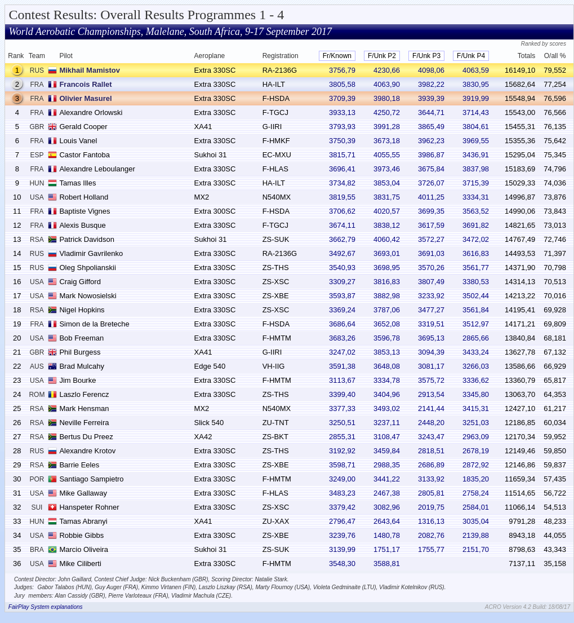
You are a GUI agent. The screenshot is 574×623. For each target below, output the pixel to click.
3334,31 (475, 197)
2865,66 (475, 338)
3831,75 (386, 197)
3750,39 (342, 140)
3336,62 (475, 380)
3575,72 (431, 380)
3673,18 (386, 140)
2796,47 (342, 521)
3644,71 (431, 112)
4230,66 (386, 70)
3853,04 (386, 183)
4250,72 (386, 112)
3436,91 (475, 155)
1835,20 (475, 479)
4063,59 (475, 70)
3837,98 (475, 169)
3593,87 (342, 295)
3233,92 (431, 295)
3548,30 (342, 563)
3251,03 (475, 422)
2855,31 (342, 436)
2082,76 (431, 535)
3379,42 (342, 507)
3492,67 (342, 253)
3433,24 (475, 352)
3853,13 (386, 352)
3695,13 (431, 338)
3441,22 (386, 479)
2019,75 (431, 507)
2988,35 (386, 465)
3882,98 (386, 295)
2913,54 (431, 394)
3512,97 (475, 324)
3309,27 (342, 281)
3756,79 (342, 70)
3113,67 (342, 380)
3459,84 (386, 451)
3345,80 (475, 394)
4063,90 (386, 84)
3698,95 (386, 267)
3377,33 (342, 408)
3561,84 (475, 310)
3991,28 (386, 126)
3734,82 (342, 183)
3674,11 (342, 225)
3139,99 (342, 549)
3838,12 (386, 225)
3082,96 (386, 507)
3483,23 (342, 493)
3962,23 (431, 140)
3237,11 (386, 422)
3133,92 (431, 479)
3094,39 (431, 352)
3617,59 (431, 225)
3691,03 (431, 253)
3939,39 (431, 98)
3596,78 (386, 338)
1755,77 (431, 549)
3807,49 (431, 281)
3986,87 (431, 155)
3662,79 (342, 239)
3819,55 (342, 197)
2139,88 (475, 535)
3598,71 (342, 465)
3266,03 (475, 366)
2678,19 (475, 451)
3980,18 (386, 98)
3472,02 (475, 239)
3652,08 (386, 324)
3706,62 (342, 211)
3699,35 (431, 211)
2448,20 (431, 422)
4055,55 (386, 155)
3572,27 (431, 239)
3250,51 (342, 422)
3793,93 (342, 126)
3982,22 (431, 84)
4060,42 (386, 239)
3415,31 (475, 408)
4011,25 (431, 197)
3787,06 (386, 310)
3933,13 (342, 112)
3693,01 (386, 253)
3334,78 (386, 380)
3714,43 (475, 112)
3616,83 (475, 253)
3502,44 (475, 295)
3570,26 (431, 267)
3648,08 (386, 366)
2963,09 (475, 436)
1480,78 (386, 535)
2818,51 (431, 451)
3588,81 (386, 563)
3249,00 (342, 479)
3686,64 (342, 324)
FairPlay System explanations (45, 607)
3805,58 (342, 84)
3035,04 (475, 521)
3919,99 (475, 98)
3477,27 (431, 310)
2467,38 (386, 493)
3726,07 (431, 183)
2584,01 (475, 507)
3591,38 (342, 366)
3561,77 (475, 267)
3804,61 (475, 126)
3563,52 (475, 211)
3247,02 (342, 352)
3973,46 (386, 169)
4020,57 (386, 211)
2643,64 (386, 521)
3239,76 (342, 535)
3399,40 (342, 394)
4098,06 (431, 70)
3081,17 (431, 366)
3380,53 (475, 281)
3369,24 (342, 310)
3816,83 (386, 281)
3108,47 (386, 436)
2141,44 (431, 408)
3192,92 (342, 451)
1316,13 (431, 521)
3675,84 (431, 169)
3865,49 (431, 126)
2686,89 (431, 465)
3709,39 (342, 98)
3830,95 (475, 84)
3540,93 (342, 267)
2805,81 (431, 493)
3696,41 (342, 169)
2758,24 (475, 493)
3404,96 (386, 394)
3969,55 (475, 140)
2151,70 (475, 549)
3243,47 (431, 436)
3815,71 (342, 155)
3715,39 (475, 183)
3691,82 (475, 225)
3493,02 (386, 408)
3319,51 (431, 324)
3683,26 (342, 338)
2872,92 (475, 465)
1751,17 (386, 549)
